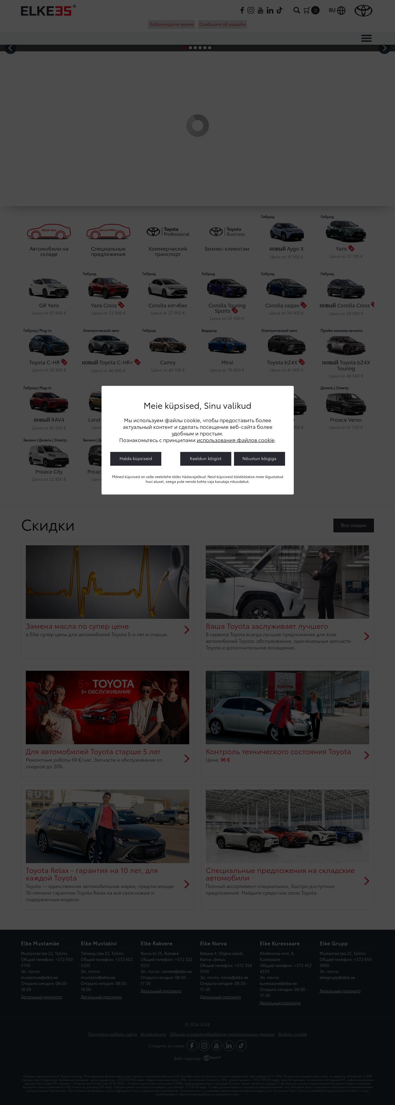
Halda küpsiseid (136, 458)
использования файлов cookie (236, 439)
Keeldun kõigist (205, 458)
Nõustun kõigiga (259, 458)
